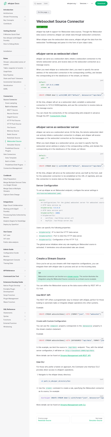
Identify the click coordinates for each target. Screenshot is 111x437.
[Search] (41, 3)
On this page (44, 12)
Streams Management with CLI (73, 405)
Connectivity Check (58, 116)
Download (101, 3)
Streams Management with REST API (75, 355)
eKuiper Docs (11, 3)
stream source (73, 276)
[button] (25, 16)
